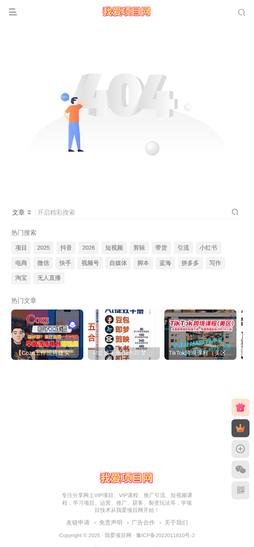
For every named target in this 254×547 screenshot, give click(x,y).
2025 (43, 248)
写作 (215, 263)
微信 (43, 263)
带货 (161, 248)
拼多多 (190, 263)
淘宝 (21, 278)
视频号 (90, 263)
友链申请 (78, 522)
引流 (183, 248)
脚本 (143, 263)
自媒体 (118, 263)
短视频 (114, 248)
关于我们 (176, 522)
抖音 (66, 248)
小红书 (208, 248)
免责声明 (110, 522)
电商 (21, 263)
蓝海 (165, 263)
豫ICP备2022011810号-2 (165, 535)
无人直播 (49, 278)
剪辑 (139, 248)
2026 (88, 248)
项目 (21, 248)
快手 (65, 263)
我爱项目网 (118, 535)
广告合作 (143, 522)
